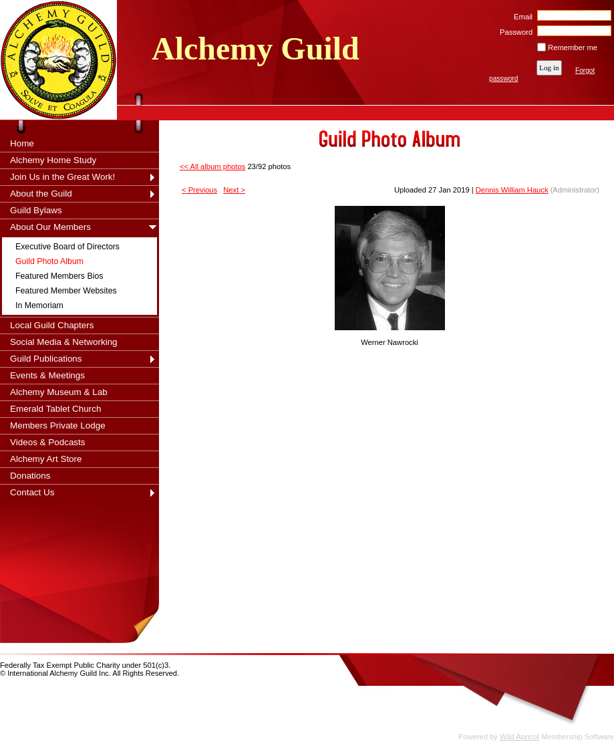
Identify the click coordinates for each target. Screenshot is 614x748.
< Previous (199, 190)
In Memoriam (39, 305)
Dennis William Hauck (512, 190)
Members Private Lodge (58, 425)
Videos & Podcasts (48, 442)
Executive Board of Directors (67, 246)
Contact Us (32, 492)
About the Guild (41, 194)
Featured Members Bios (59, 276)
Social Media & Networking (64, 342)
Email (520, 17)
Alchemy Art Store (46, 459)
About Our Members (50, 227)
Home (22, 143)
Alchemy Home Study (53, 160)
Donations (30, 476)
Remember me (572, 47)
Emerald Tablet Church (55, 409)
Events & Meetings (47, 375)
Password (514, 32)
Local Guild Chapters (52, 325)
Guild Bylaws (36, 210)
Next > (234, 190)
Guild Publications (46, 359)
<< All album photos (212, 166)
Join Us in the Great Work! (62, 177)
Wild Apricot (519, 737)
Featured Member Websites (66, 290)
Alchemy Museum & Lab (59, 392)
